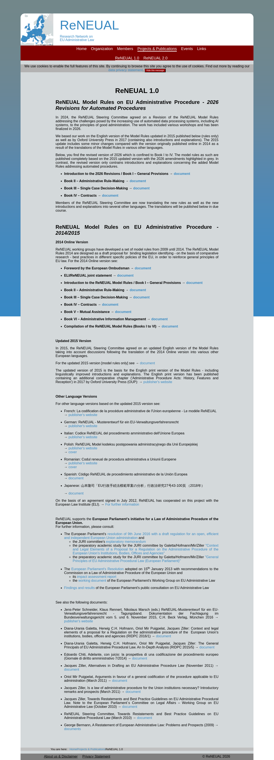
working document (92, 580)
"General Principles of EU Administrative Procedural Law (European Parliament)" (146, 559)
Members (125, 49)
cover (72, 452)
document (182, 174)
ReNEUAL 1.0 (127, 58)
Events (187, 49)
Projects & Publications (157, 49)
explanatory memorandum (126, 541)
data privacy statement (125, 70)
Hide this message (155, 70)
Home (81, 49)
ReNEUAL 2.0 (155, 58)
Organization (102, 49)
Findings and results (80, 588)
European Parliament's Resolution (97, 569)
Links (201, 49)
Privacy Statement (96, 756)
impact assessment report (96, 576)
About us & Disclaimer (60, 756)
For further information (122, 504)
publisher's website (157, 382)
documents (72, 729)
